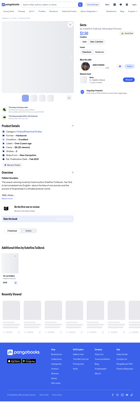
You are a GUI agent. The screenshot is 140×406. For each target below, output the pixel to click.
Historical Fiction (24, 17)
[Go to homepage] (10, 4)
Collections (53, 362)
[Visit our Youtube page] (127, 399)
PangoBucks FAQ (124, 367)
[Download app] (93, 4)
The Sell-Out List (78, 362)
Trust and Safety (101, 362)
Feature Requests (124, 372)
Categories (5, 17)
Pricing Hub (76, 367)
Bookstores (53, 357)
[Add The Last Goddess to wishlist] (18, 256)
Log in (134, 4)
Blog (95, 367)
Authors (51, 372)
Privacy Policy (57, 399)
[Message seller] (120, 66)
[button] (38, 126)
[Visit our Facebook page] (112, 399)
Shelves (51, 377)
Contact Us (121, 362)
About (107, 4)
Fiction (14, 17)
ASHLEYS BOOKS (99, 65)
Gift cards (52, 387)
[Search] (80, 4)
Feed (72, 372)
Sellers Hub (75, 357)
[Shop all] (128, 81)
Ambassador (99, 372)
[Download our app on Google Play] (29, 364)
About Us (97, 357)
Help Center (122, 357)
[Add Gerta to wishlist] (70, 24)
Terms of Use (44, 399)
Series (50, 382)
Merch (96, 377)
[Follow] (130, 66)
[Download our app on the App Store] (14, 364)
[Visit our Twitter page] (117, 399)
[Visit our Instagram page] (122, 399)
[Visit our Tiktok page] (131, 399)
